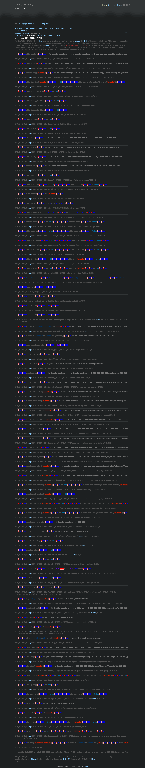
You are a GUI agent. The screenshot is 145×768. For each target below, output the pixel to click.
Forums (56, 28)
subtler (78, 41)
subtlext (80, 340)
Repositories (117, 5)
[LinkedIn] (127, 5)
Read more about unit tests (77, 45)
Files (62, 28)
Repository (69, 28)
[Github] (129, 5)
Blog (109, 5)
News (46, 28)
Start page (24, 24)
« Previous (19, 36)
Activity (26, 28)
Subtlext (18, 33)
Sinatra (34, 759)
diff (37, 36)
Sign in (17, 30)
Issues (40, 28)
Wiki (51, 28)
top (30, 59)
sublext (48, 45)
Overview (18, 28)
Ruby (86, 41)
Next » (43, 36)
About (86, 766)
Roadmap (33, 28)
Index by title (33, 24)
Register (24, 30)
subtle (98, 320)
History (127, 33)
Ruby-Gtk (67, 759)
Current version (54, 36)
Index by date (44, 24)
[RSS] (124, 5)
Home (104, 5)
